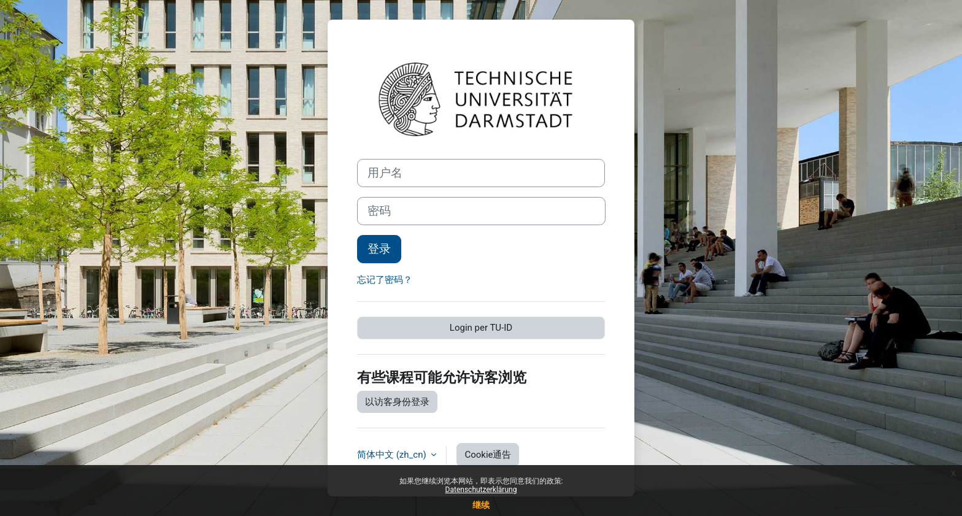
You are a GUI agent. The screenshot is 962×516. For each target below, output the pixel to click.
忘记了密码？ (384, 279)
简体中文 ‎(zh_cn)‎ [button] (392, 454)
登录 (379, 249)
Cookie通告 (487, 454)
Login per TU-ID (481, 327)
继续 (481, 505)
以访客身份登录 (397, 401)
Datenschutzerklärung (481, 489)
